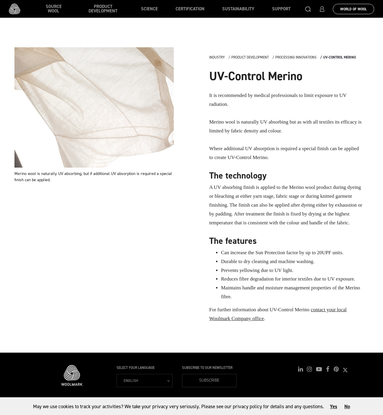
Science (149, 9)
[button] (308, 9)
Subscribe (209, 380)
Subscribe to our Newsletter (207, 367)
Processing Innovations (296, 57)
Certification (190, 9)
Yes (333, 406)
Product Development (103, 9)
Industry (217, 57)
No (347, 406)
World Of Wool (353, 9)
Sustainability (238, 9)
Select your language (136, 367)
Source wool (54, 9)
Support (281, 9)
